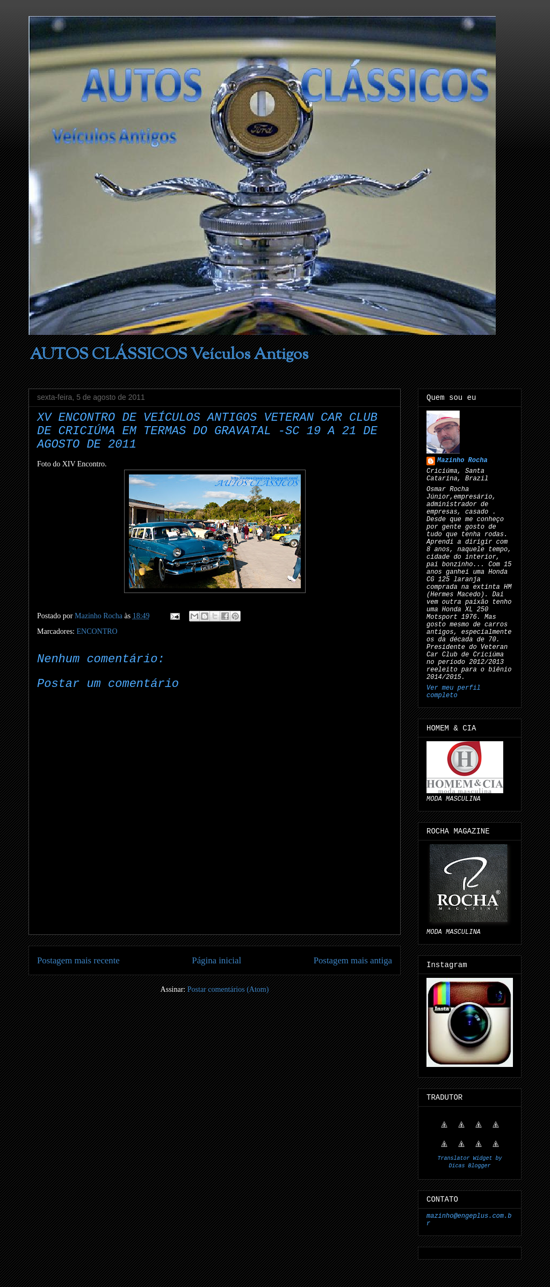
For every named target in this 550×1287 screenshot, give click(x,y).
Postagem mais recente (78, 960)
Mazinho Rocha (462, 460)
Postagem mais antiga (353, 960)
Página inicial (216, 960)
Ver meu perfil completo (453, 691)
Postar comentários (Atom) (228, 989)
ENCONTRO (96, 631)
